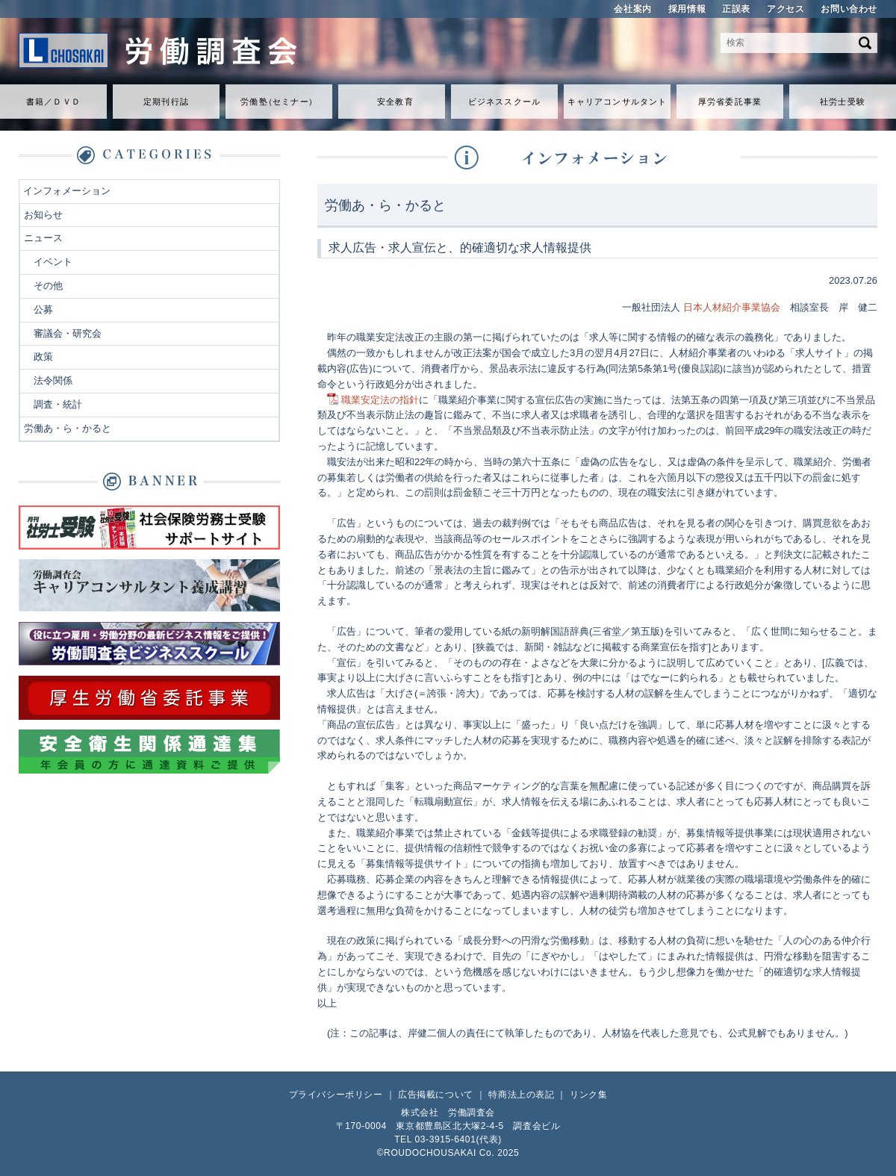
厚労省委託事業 (730, 101)
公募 (43, 309)
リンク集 (588, 1094)
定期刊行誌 (166, 101)
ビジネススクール (504, 101)
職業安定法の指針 (380, 399)
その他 (48, 285)
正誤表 (736, 9)
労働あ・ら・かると (67, 428)
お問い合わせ (849, 9)
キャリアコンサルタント (617, 101)
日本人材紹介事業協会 (731, 307)
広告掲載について (435, 1094)
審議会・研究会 (68, 333)
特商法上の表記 (521, 1094)
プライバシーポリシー (336, 1094)
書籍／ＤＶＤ (53, 101)
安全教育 (395, 101)
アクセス (785, 9)
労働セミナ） (278, 101)
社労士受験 (842, 101)
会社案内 (632, 9)
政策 (43, 356)
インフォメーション (67, 190)
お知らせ (43, 214)
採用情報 (687, 9)
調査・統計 (58, 404)
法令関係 (53, 380)
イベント (53, 261)
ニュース (43, 237)
